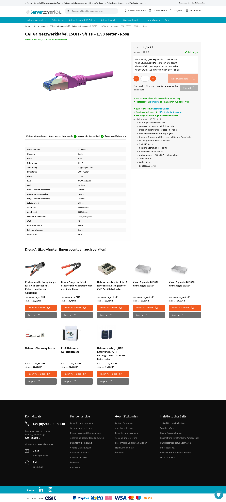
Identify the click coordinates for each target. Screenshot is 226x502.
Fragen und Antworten (115, 135)
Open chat (38, 465)
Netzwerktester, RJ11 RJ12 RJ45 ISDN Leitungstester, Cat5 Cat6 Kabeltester (112, 284)
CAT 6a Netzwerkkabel (59, 25)
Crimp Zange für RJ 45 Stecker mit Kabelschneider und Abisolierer (76, 284)
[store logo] (44, 11)
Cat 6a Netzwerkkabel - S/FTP (84, 25)
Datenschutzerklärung (81, 441)
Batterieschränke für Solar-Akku (175, 441)
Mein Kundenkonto (124, 446)
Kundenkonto (162, 10)
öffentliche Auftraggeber (171, 111)
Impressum (75, 466)
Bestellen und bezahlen (81, 421)
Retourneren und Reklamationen (86, 431)
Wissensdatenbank (137, 10)
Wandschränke (167, 426)
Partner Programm (124, 421)
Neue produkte (167, 456)
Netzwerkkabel (40, 25)
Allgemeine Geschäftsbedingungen (87, 436)
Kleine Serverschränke (171, 431)
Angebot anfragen (124, 426)
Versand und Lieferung (81, 426)
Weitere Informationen (36, 135)
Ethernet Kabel (167, 446)
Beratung (154, 100)
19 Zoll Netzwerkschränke (172, 421)
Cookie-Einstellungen (80, 446)
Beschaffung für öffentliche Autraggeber (179, 436)
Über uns (74, 461)
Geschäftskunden (198, 3)
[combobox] (91, 11)
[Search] (67, 11)
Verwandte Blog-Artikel (91, 135)
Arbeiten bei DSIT (78, 456)
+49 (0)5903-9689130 (49, 422)
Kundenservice (184, 3)
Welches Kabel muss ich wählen (175, 451)
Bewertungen (54, 135)
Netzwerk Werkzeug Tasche (40, 347)
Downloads (69, 135)
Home (27, 25)
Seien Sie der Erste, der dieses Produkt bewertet (46, 38)
